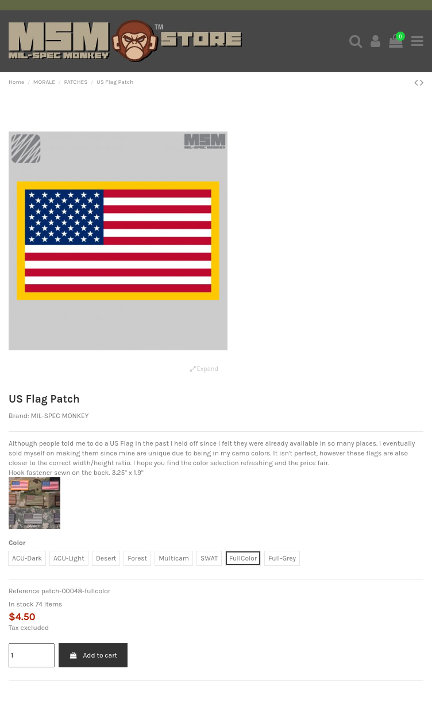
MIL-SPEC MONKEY (59, 416)
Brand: (19, 416)
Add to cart (93, 655)
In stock (21, 604)
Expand (204, 369)
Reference (24, 591)
